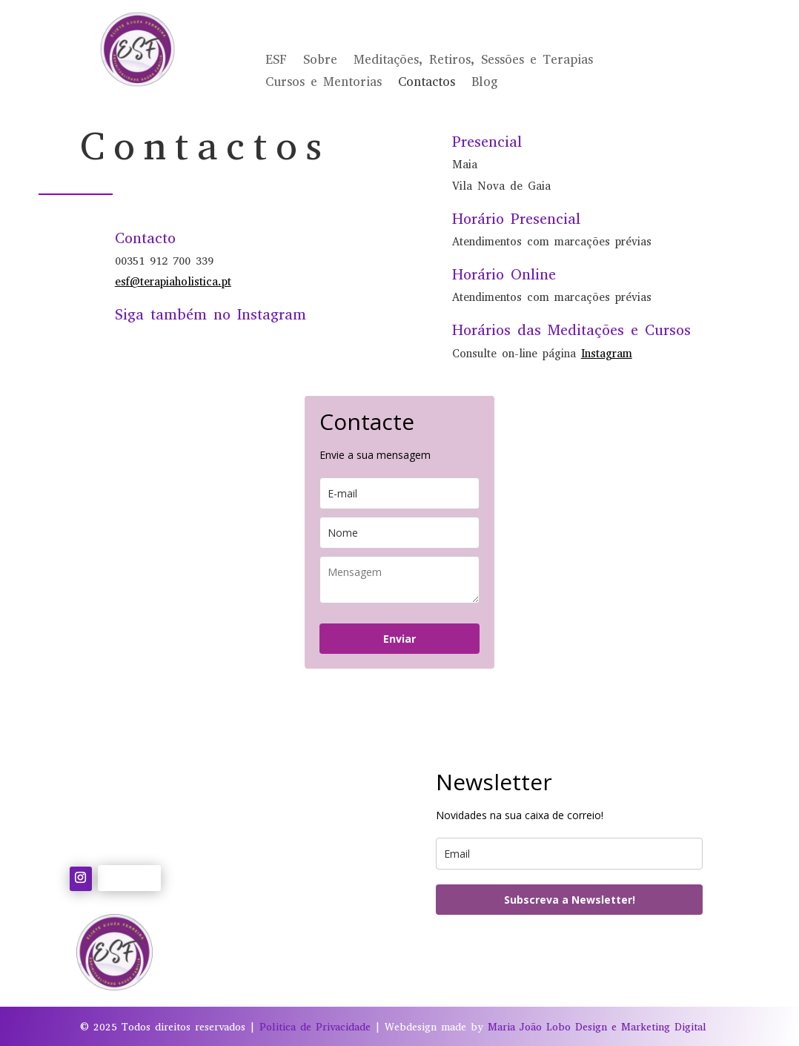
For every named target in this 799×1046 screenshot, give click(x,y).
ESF (276, 61)
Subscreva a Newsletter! (569, 900)
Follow (129, 877)
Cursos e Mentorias (323, 83)
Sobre (320, 61)
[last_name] (399, 579)
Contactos (426, 83)
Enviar (399, 639)
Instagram (606, 353)
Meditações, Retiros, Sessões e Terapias (473, 61)
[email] (399, 493)
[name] (399, 533)
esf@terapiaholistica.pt (173, 281)
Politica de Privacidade (315, 1027)
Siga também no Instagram (210, 315)
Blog (484, 83)
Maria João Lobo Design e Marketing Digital (597, 1027)
